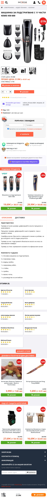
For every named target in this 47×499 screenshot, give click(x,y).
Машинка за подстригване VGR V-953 (11, 195)
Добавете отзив (23, 351)
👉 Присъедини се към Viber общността (23, 162)
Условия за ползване (34, 129)
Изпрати (24, 134)
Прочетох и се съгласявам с (24, 129)
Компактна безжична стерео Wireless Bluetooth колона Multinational (35, 430)
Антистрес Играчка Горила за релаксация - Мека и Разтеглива (11, 383)
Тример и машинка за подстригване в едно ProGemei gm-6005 (35, 196)
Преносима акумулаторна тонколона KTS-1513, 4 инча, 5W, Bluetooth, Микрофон (11, 430)
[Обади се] (39, 3)
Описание (7, 217)
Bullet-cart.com (6, 486)
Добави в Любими (11, 85)
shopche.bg (17, 484)
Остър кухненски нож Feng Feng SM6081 (35, 382)
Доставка (20, 217)
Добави (25, 92)
